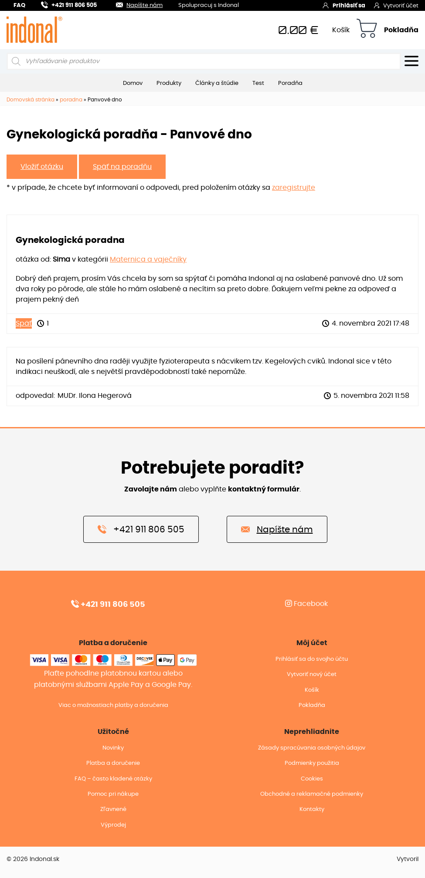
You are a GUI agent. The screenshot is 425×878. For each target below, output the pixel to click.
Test (258, 83)
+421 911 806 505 (69, 4)
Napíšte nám (134, 4)
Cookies (312, 779)
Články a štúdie (216, 83)
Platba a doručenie (113, 763)
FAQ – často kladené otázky (113, 779)
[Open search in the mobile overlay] (204, 61)
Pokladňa (401, 30)
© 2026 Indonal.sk (33, 859)
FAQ (19, 5)
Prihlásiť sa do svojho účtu (311, 659)
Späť (24, 323)
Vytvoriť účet (396, 5)
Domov (133, 83)
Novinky (113, 748)
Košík (341, 30)
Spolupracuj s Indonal (208, 5)
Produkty (168, 83)
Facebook (306, 603)
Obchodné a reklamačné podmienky (311, 794)
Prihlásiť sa (343, 5)
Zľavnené (113, 809)
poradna (71, 99)
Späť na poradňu (122, 166)
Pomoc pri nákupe (113, 794)
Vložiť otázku (41, 166)
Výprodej (113, 825)
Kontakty (311, 809)
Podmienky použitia (312, 763)
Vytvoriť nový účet (312, 674)
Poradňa (290, 83)
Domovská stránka (30, 99)
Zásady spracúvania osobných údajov (311, 748)
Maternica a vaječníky (148, 259)
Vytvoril (407, 859)
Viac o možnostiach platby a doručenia (113, 705)
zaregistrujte (293, 187)
